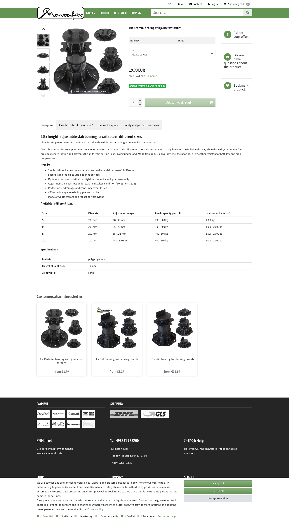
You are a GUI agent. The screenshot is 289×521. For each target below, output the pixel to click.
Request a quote (108, 125)
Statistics (66, 516)
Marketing (86, 516)
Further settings (167, 516)
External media (109, 516)
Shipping (151, 75)
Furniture (104, 13)
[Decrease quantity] (140, 105)
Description (46, 125)
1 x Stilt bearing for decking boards (117, 359)
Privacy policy (95, 509)
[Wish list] (181, 4)
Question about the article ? (76, 125)
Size (133, 51)
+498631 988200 (126, 441)
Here (187, 449)
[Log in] (213, 4)
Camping (135, 13)
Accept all (218, 483)
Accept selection (218, 498)
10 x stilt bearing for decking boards (172, 359)
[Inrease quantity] (140, 100)
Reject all (218, 490)
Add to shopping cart (189, 102)
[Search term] (197, 12)
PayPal (131, 516)
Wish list (236, 87)
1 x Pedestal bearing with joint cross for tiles (61, 361)
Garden (90, 13)
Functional (149, 516)
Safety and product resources (141, 125)
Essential (48, 516)
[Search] (247, 12)
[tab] (236, 35)
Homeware (120, 13)
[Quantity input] (133, 102)
